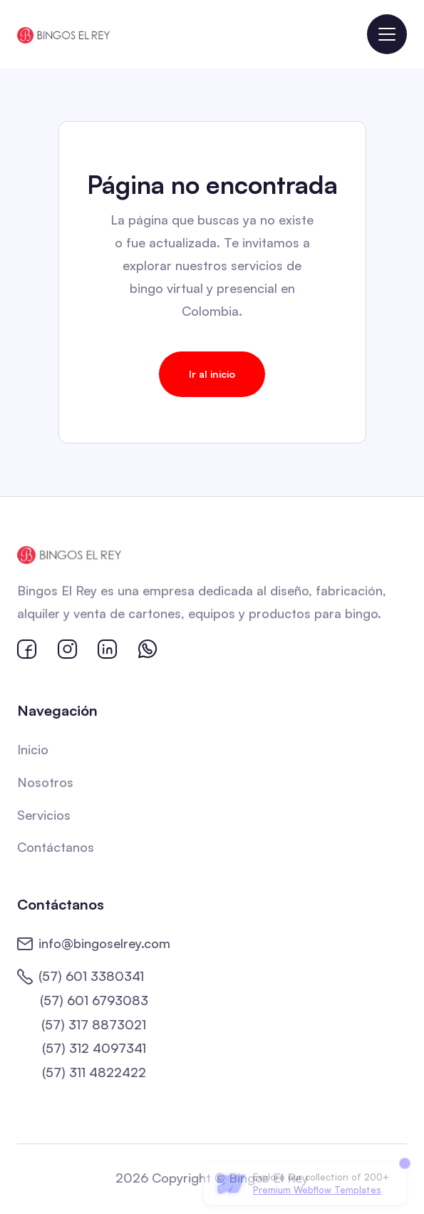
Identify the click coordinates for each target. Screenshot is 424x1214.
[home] (63, 34)
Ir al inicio (212, 374)
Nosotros (46, 783)
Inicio (34, 750)
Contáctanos (57, 847)
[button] (387, 34)
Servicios (45, 815)
